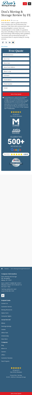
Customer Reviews (6, 358)
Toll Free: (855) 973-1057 (8, 289)
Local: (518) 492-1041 (7, 291)
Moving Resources (6, 310)
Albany (3, 323)
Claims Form (4, 313)
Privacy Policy (11, 108)
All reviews (4, 46)
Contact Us (4, 303)
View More (4, 339)
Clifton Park (4, 332)
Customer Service (6, 306)
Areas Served (5, 320)
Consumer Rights (6, 316)
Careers (3, 351)
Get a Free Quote (16, 393)
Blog (2, 345)
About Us (4, 348)
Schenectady (5, 336)
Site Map (19, 375)
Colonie (3, 329)
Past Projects (5, 361)
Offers (3, 355)
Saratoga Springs (6, 326)
